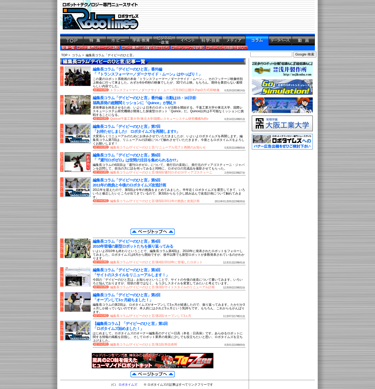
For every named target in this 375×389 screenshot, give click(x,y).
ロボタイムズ (127, 384)
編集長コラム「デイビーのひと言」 (111, 55)
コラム (76, 55)
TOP (64, 55)
